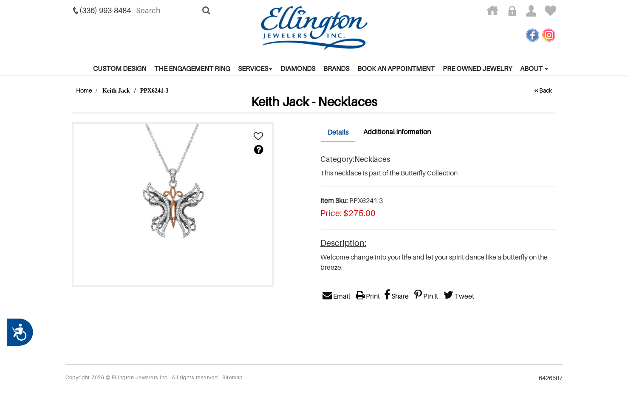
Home (84, 90)
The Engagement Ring (192, 68)
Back (542, 90)
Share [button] (396, 296)
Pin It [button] (426, 296)
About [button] (534, 68)
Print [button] (368, 296)
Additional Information (397, 131)
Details (338, 132)
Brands (336, 68)
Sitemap (232, 377)
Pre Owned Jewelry (477, 68)
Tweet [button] (459, 296)
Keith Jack (116, 91)
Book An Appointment (396, 68)
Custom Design (119, 68)
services (255, 68)
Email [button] (336, 296)
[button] (258, 136)
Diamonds (297, 68)
